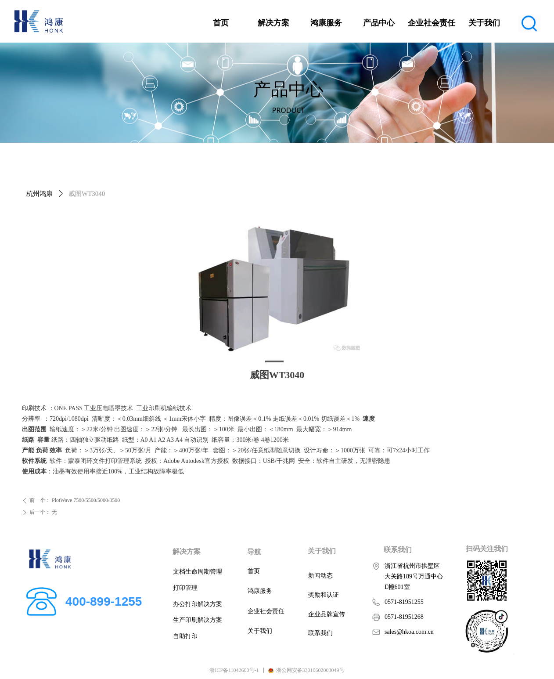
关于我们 (484, 22)
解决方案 (273, 22)
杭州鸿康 (39, 193)
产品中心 (379, 22)
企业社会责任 (431, 22)
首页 (221, 22)
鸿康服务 (326, 22)
